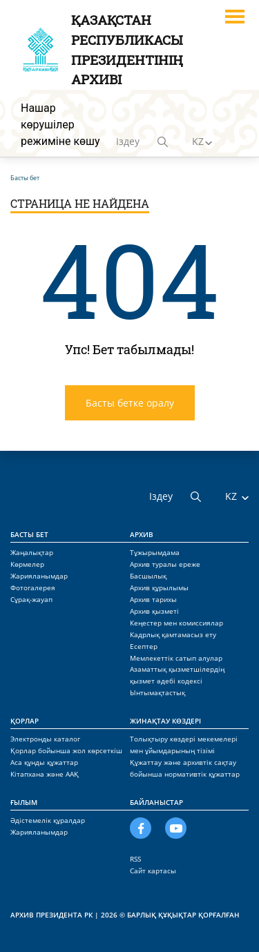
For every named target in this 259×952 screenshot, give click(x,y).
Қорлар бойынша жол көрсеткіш (66, 750)
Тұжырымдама (155, 552)
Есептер (143, 646)
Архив (141, 534)
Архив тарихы (153, 599)
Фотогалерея (32, 587)
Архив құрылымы (159, 587)
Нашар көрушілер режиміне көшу (60, 124)
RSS (135, 859)
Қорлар (24, 721)
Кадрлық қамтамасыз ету (173, 634)
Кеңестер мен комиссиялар (176, 623)
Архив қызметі (154, 611)
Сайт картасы (153, 870)
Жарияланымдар (39, 576)
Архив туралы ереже (165, 564)
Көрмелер (27, 564)
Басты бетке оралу (130, 402)
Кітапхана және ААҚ (44, 774)
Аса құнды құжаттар (44, 762)
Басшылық (148, 576)
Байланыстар (156, 802)
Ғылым (23, 802)
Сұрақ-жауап (31, 599)
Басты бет (29, 534)
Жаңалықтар (31, 552)
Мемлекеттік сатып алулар (176, 658)
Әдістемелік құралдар (47, 820)
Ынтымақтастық (157, 692)
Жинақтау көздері (165, 721)
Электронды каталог (45, 739)
